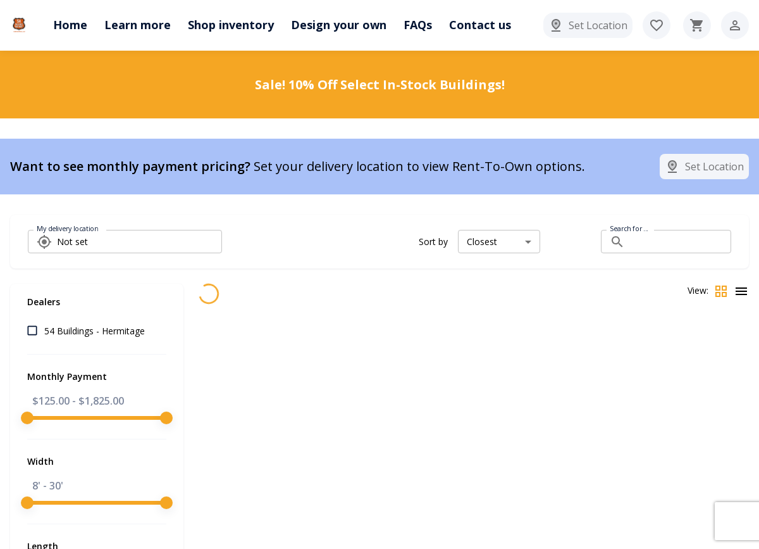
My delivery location (67, 228)
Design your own (338, 24)
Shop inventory (231, 24)
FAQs (418, 24)
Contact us (480, 24)
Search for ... (629, 228)
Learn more (137, 24)
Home (70, 24)
